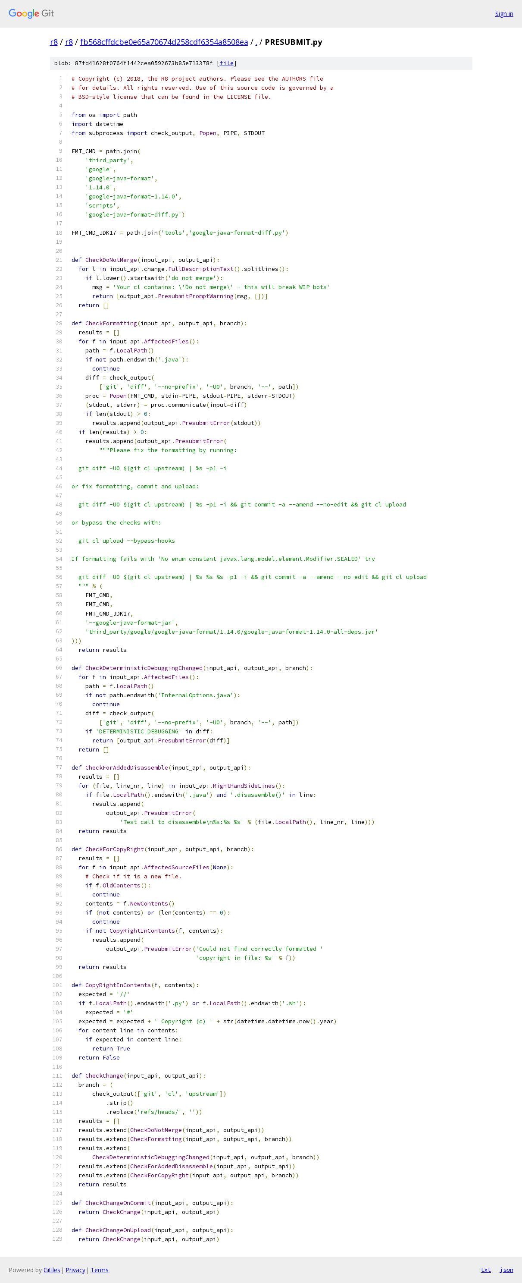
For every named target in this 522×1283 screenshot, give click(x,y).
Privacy (75, 1270)
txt (486, 1270)
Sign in (504, 13)
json (506, 1270)
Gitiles (52, 1270)
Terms (100, 1270)
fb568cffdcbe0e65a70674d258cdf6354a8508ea (164, 42)
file (227, 63)
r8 (54, 42)
